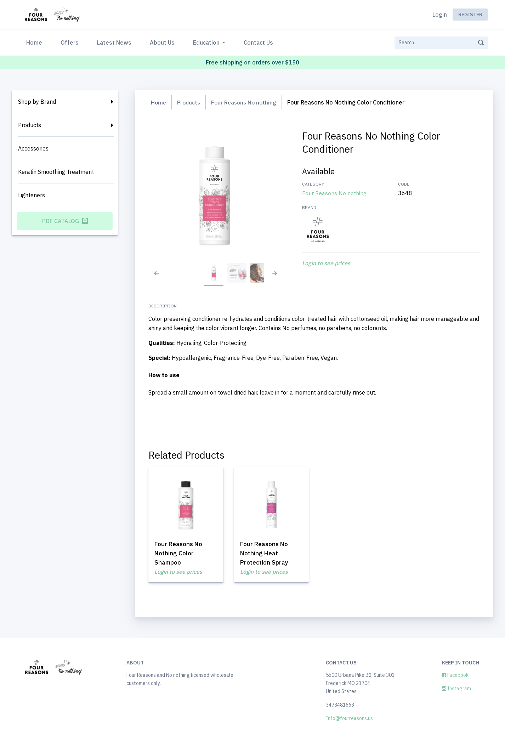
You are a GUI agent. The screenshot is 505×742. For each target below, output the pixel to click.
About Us (162, 42)
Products (29, 125)
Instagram (456, 688)
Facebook (455, 675)
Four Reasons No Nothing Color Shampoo (182, 552)
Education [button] (207, 42)
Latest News (114, 42)
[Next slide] (278, 277)
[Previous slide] (154, 277)
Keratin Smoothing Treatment (56, 171)
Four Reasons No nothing (247, 102)
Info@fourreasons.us (349, 718)
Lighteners (31, 195)
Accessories (33, 148)
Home (35, 42)
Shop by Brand (37, 101)
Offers (70, 42)
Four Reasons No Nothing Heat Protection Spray (267, 552)
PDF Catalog (65, 221)
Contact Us (258, 42)
